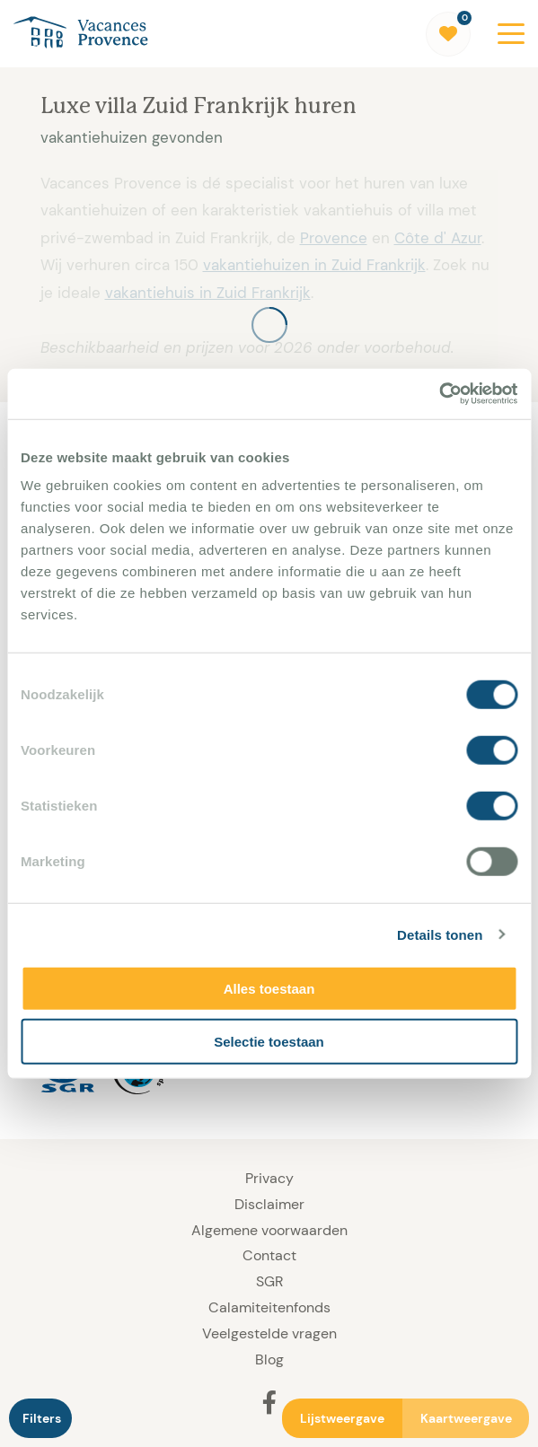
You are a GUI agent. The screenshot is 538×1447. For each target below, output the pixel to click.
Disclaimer (269, 1204)
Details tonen (439, 934)
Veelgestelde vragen (269, 1333)
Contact (269, 1255)
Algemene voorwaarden (269, 1230)
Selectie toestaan (269, 1040)
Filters (41, 1418)
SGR (269, 1281)
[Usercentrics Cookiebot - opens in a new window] (438, 394)
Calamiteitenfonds (269, 1307)
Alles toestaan (269, 988)
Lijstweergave (342, 1418)
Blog (269, 1359)
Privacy (269, 1178)
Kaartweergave (466, 1418)
